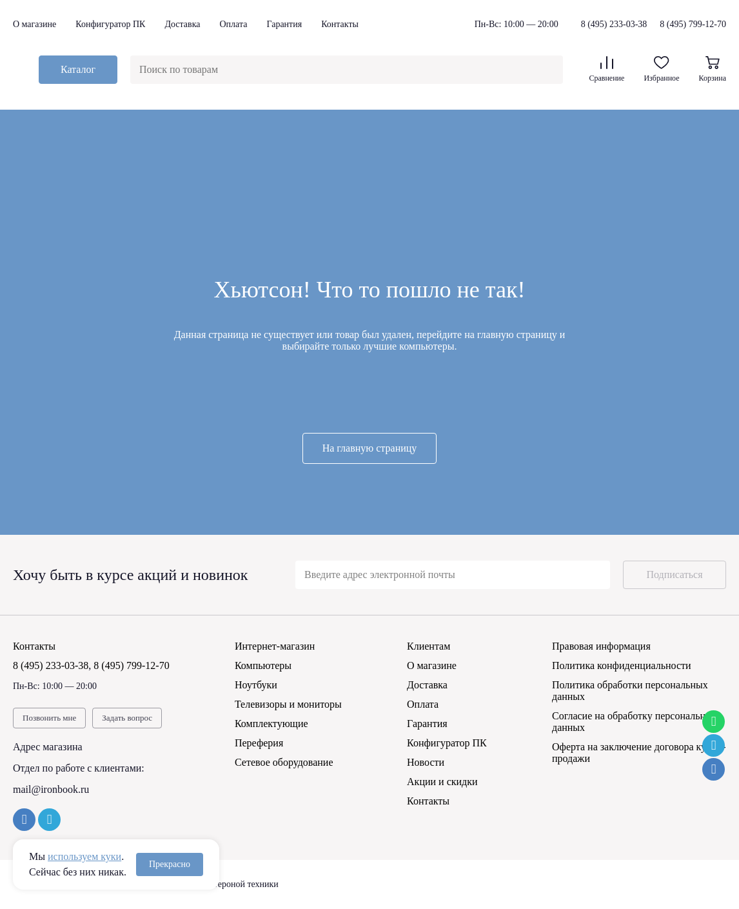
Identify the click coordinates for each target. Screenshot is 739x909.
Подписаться (674, 574)
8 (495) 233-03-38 (614, 24)
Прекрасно (169, 864)
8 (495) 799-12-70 (693, 24)
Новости (425, 762)
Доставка (182, 24)
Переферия (259, 742)
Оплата (233, 24)
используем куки (84, 856)
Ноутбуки (256, 684)
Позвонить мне (49, 718)
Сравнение (606, 69)
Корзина (712, 69)
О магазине (34, 24)
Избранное (661, 69)
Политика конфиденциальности (621, 665)
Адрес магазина (48, 746)
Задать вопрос (127, 718)
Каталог (78, 69)
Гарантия (284, 24)
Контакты (340, 24)
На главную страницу (369, 448)
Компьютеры (263, 665)
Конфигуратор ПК (110, 24)
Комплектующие (271, 723)
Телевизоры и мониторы (288, 704)
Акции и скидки (442, 781)
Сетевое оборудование (284, 762)
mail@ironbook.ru (51, 789)
